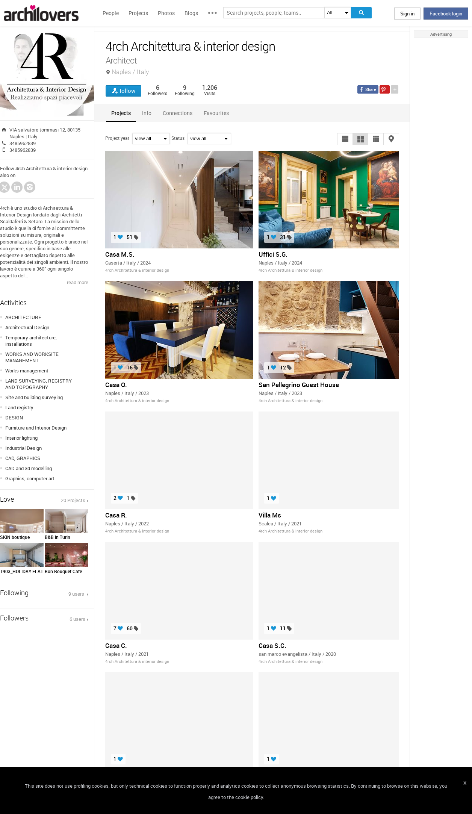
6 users (77, 619)
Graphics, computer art (29, 478)
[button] (345, 139)
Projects (138, 13)
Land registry (19, 407)
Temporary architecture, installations (31, 340)
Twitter (5, 188)
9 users (76, 594)
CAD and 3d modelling (28, 468)
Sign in (407, 13)
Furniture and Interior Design (36, 427)
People (111, 13)
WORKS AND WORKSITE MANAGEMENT (32, 357)
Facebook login (446, 13)
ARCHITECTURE (23, 317)
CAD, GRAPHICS (22, 458)
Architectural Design (27, 327)
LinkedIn (17, 187)
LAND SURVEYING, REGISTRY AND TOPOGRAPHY (38, 383)
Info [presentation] (146, 113)
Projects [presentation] (121, 113)
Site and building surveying (34, 397)
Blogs (191, 13)
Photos (166, 13)
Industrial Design (23, 448)
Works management (26, 370)
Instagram (29, 187)
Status (178, 138)
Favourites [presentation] (216, 113)
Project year (117, 138)
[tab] (121, 113)
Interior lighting (21, 437)
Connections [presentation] (177, 113)
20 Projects (73, 500)
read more (77, 282)
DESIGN (14, 417)
